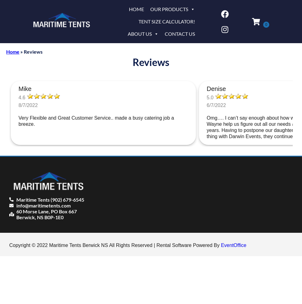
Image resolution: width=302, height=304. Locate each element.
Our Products (172, 9)
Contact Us (180, 34)
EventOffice (233, 245)
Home (136, 9)
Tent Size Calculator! (167, 21)
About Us (143, 34)
